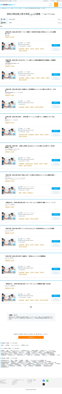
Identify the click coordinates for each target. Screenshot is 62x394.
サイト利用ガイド (14, 381)
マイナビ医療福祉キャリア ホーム (5, 8)
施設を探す (1, 381)
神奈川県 (26, 8)
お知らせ (13, 384)
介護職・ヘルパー (21, 8)
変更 (59, 19)
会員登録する (31, 337)
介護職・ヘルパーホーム (14, 8)
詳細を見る (56, 45)
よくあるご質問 (29, 381)
